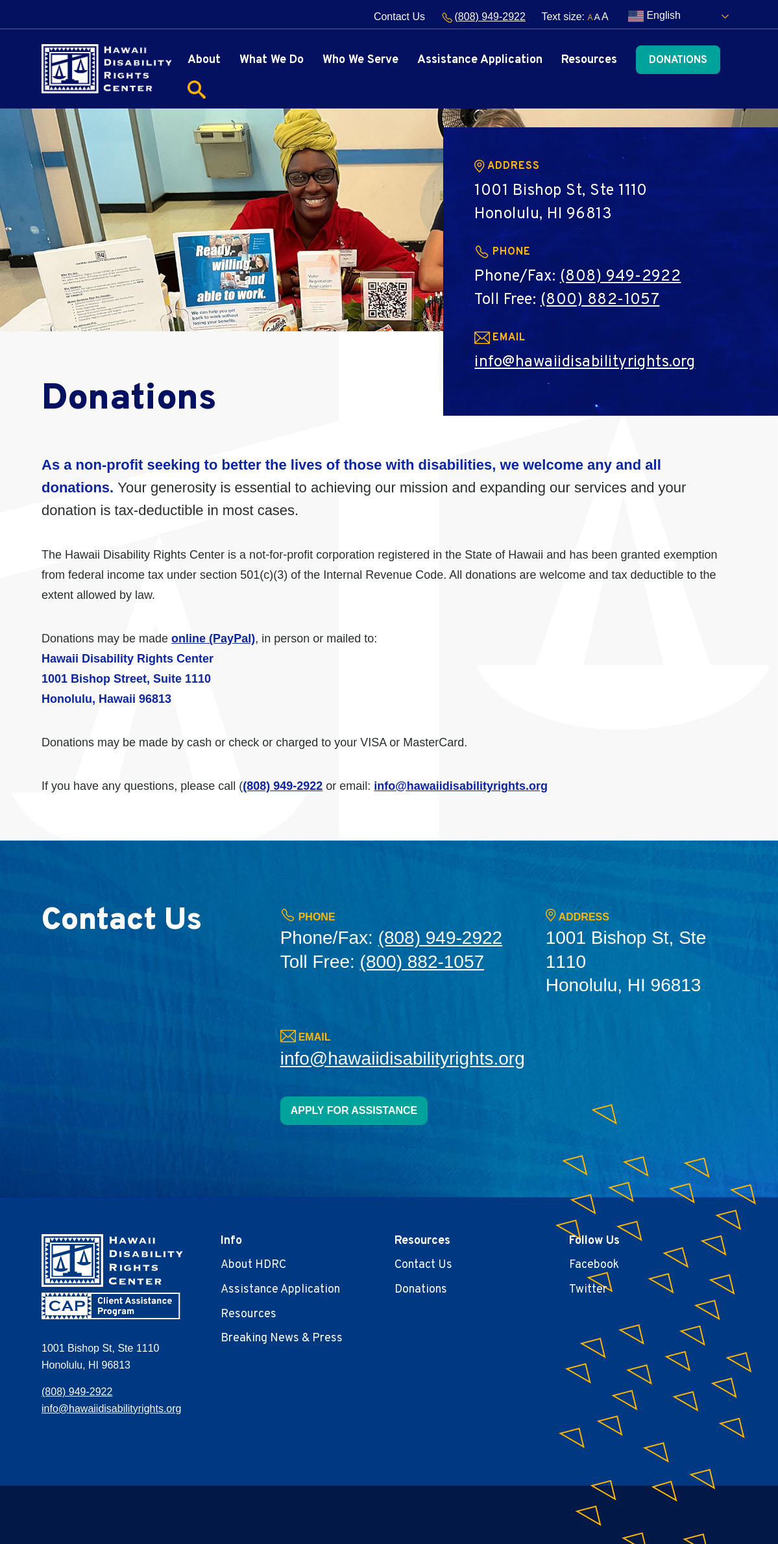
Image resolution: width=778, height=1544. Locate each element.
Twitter (588, 1289)
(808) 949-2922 (483, 16)
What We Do (271, 60)
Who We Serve (360, 60)
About (204, 60)
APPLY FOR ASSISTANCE (354, 1110)
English (654, 16)
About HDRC (253, 1265)
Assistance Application (479, 60)
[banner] (107, 68)
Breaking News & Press (282, 1338)
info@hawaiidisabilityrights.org (584, 362)
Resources (589, 60)
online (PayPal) (213, 638)
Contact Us (399, 16)
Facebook (594, 1265)
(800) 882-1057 (600, 300)
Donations (678, 60)
